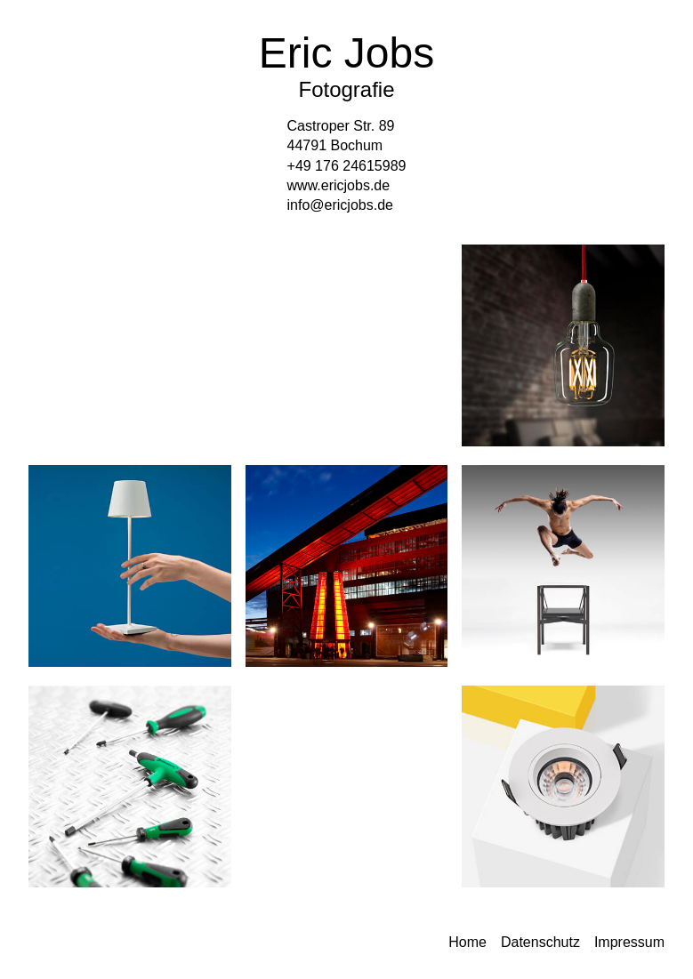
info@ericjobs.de (340, 205)
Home (467, 942)
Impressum (629, 942)
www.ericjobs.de (339, 185)
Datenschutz (540, 942)
